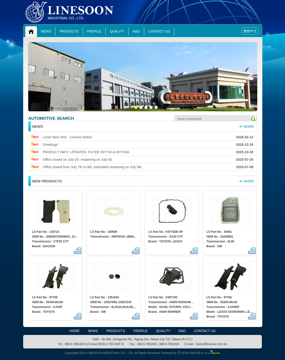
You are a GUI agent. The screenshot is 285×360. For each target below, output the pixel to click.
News (46, 31)
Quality (117, 31)
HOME (74, 331)
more (249, 126)
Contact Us (159, 31)
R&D (136, 31)
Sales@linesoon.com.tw (211, 344)
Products (69, 31)
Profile (94, 31)
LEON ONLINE (189, 353)
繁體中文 (250, 31)
